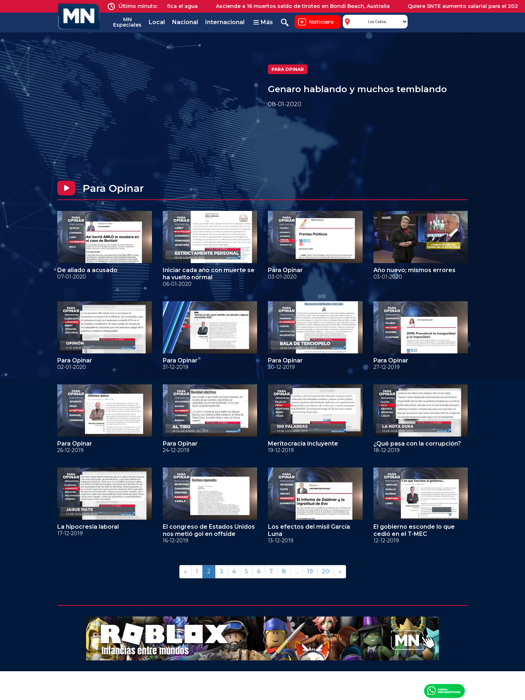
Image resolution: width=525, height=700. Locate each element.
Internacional (224, 22)
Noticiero (321, 22)
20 (325, 571)
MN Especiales (127, 22)
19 (310, 571)
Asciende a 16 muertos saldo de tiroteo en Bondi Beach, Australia (307, 6)
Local (157, 22)
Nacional (185, 22)
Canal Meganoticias (444, 690)
